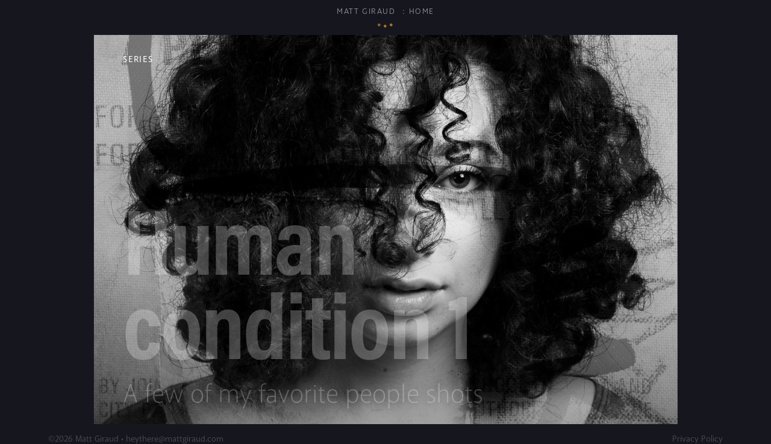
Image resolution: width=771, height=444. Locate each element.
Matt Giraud (366, 11)
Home (421, 11)
